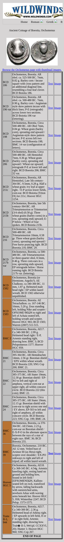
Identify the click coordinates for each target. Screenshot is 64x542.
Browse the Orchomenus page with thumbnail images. (32, 69)
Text (50, 83)
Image (57, 83)
